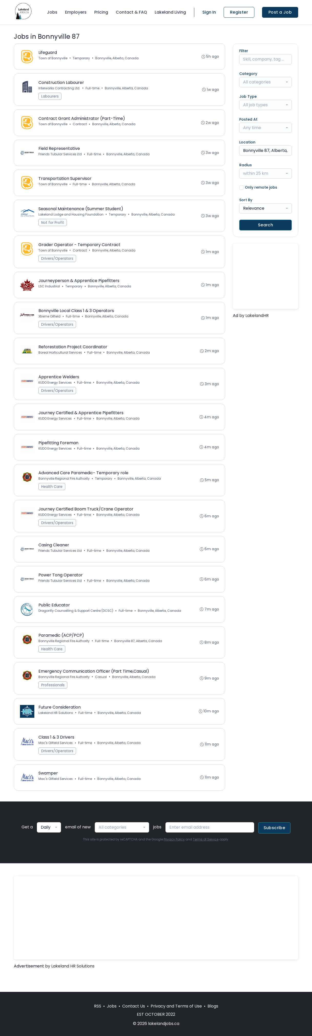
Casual (101, 691)
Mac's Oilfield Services (56, 758)
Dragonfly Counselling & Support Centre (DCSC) (76, 623)
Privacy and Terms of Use (176, 1006)
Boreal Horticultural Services (60, 359)
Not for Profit (52, 226)
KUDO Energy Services (55, 390)
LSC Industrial (49, 291)
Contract (80, 126)
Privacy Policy (174, 856)
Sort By (245, 199)
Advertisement (29, 982)
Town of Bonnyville (53, 58)
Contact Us (133, 1006)
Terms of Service (206, 856)
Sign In (209, 12)
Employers (76, 12)
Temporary (81, 58)
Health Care (52, 496)
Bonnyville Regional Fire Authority (64, 488)
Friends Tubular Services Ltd (60, 156)
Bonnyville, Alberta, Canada (117, 58)
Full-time (93, 89)
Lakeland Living (170, 12)
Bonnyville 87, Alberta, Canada (138, 654)
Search (265, 225)
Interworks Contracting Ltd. (59, 89)
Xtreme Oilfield (50, 322)
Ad (235, 315)
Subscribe (274, 844)
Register (239, 12)
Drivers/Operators (57, 263)
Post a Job (280, 12)
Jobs (52, 12)
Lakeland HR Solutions (56, 727)
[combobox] (265, 82)
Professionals (53, 698)
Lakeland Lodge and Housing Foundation (71, 218)
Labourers (50, 97)
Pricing (101, 12)
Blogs (212, 1006)
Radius (245, 165)
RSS (97, 1006)
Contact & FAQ (131, 12)
